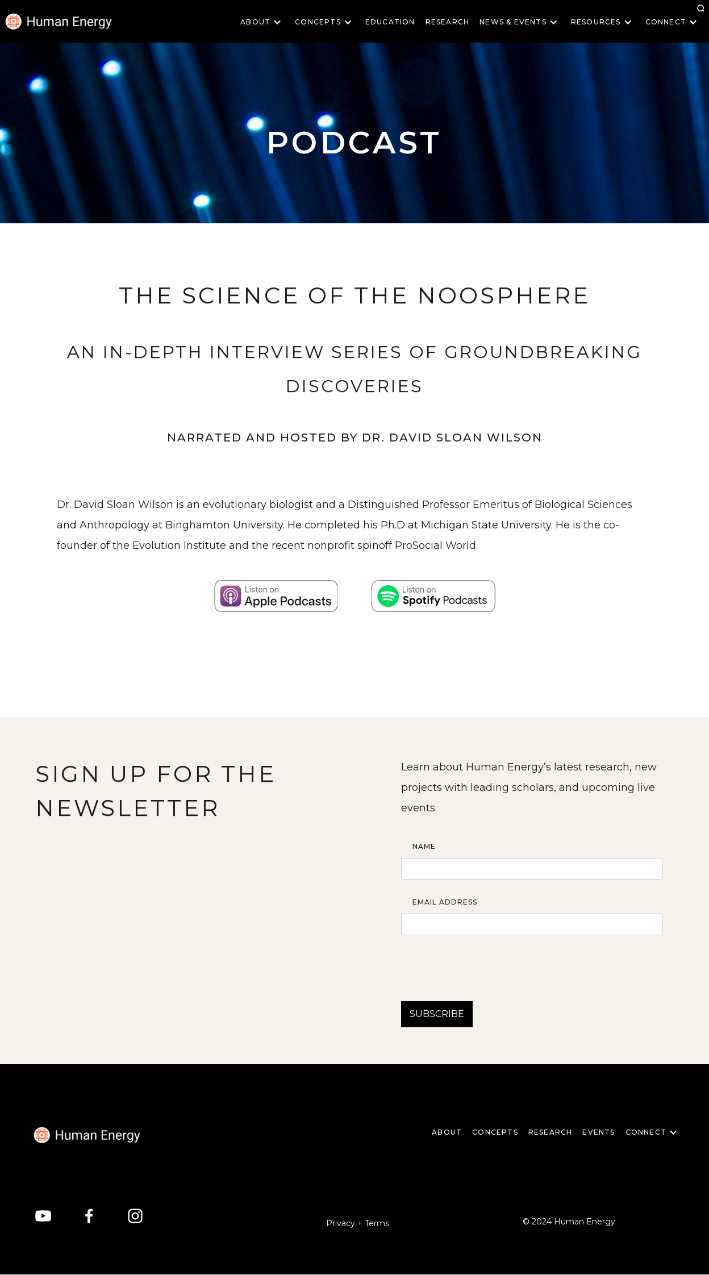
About (447, 1132)
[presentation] (487, 963)
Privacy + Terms (357, 1223)
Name (424, 846)
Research (448, 22)
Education (390, 22)
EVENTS (598, 1132)
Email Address (444, 902)
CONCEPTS (495, 1132)
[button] (264, 22)
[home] (87, 1135)
